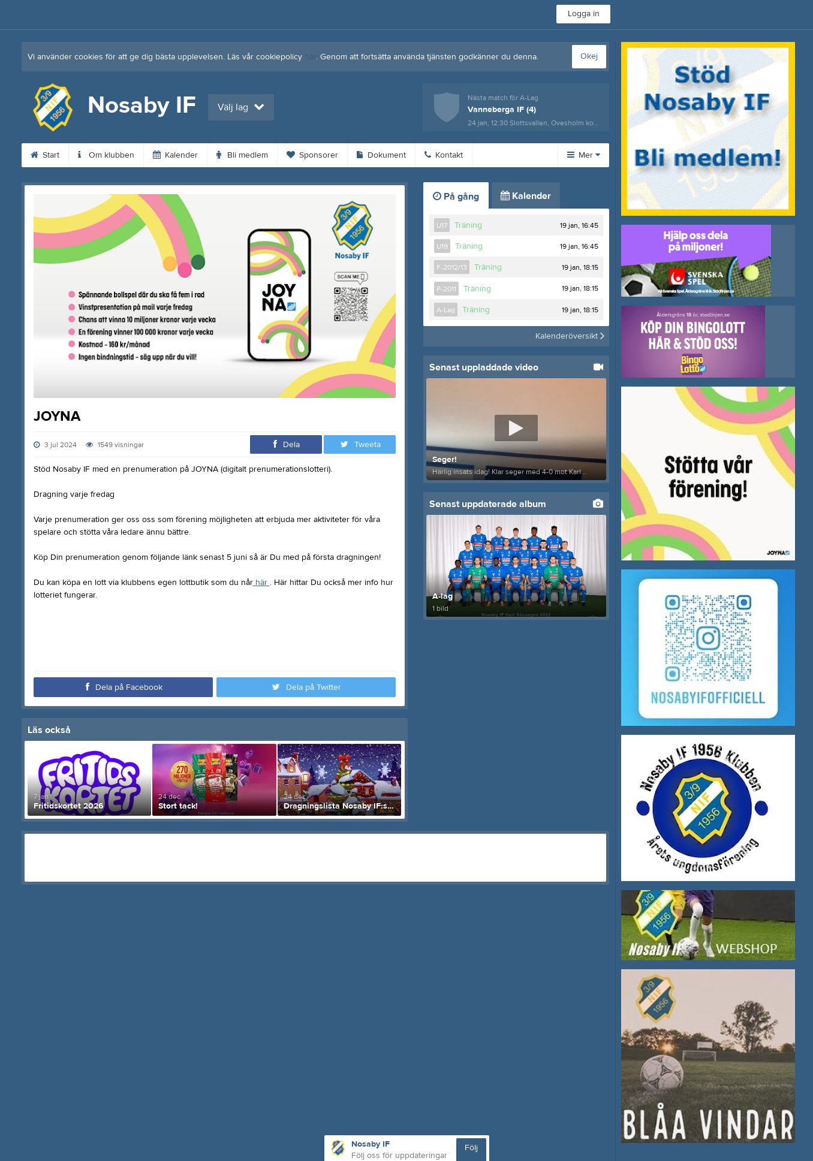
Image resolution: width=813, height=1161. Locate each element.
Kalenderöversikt (569, 336)
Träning (468, 225)
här (310, 57)
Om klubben (106, 155)
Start (45, 155)
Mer (583, 155)
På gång (456, 197)
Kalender (175, 155)
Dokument (381, 155)
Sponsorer (312, 155)
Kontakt (443, 155)
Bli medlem (242, 155)
